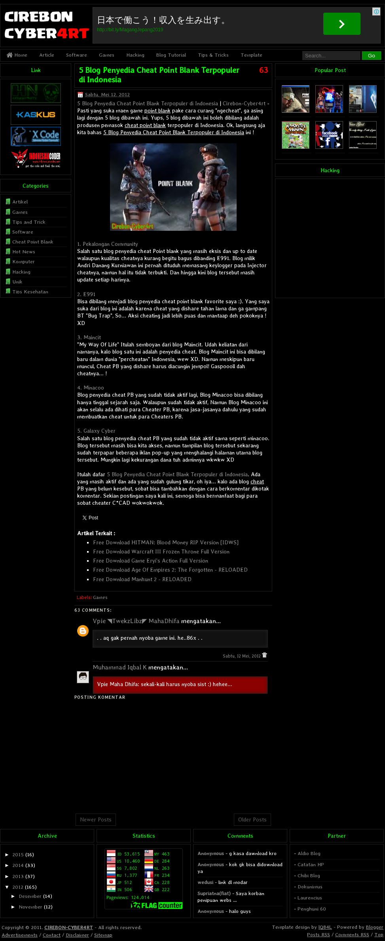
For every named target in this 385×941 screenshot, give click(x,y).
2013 (18, 876)
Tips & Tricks (213, 55)
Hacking (135, 55)
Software (76, 55)
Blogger (374, 927)
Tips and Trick (29, 222)
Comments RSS (352, 934)
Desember (30, 896)
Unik (17, 282)
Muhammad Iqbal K (120, 667)
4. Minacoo (90, 387)
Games (106, 55)
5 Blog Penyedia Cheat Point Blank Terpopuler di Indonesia (147, 103)
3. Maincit (89, 337)
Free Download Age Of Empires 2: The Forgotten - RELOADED (170, 570)
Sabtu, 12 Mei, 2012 (242, 656)
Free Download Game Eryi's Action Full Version (150, 560)
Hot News (23, 252)
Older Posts (252, 819)
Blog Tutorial (171, 55)
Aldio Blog (309, 853)
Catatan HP (311, 864)
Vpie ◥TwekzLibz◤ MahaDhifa (136, 621)
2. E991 (86, 294)
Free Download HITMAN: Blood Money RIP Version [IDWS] (166, 542)
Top (378, 934)
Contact (52, 935)
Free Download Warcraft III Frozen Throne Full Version (161, 551)
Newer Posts (96, 819)
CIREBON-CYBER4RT (68, 927)
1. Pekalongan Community (107, 244)
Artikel (20, 202)
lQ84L (325, 927)
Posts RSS (318, 934)
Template (251, 55)
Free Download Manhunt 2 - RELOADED (142, 579)
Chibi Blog (309, 875)
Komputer (23, 261)
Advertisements (20, 935)
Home (16, 55)
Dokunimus (310, 887)
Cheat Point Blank (32, 242)
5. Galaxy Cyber (96, 431)
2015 (18, 854)
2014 (18, 865)
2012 (17, 887)
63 (263, 70)
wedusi (205, 882)
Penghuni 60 (312, 909)
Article (46, 55)
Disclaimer (77, 935)
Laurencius (310, 898)
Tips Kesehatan (30, 292)
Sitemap (103, 935)
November (30, 907)
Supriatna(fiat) (214, 893)
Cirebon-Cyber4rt (244, 103)
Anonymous (210, 853)
